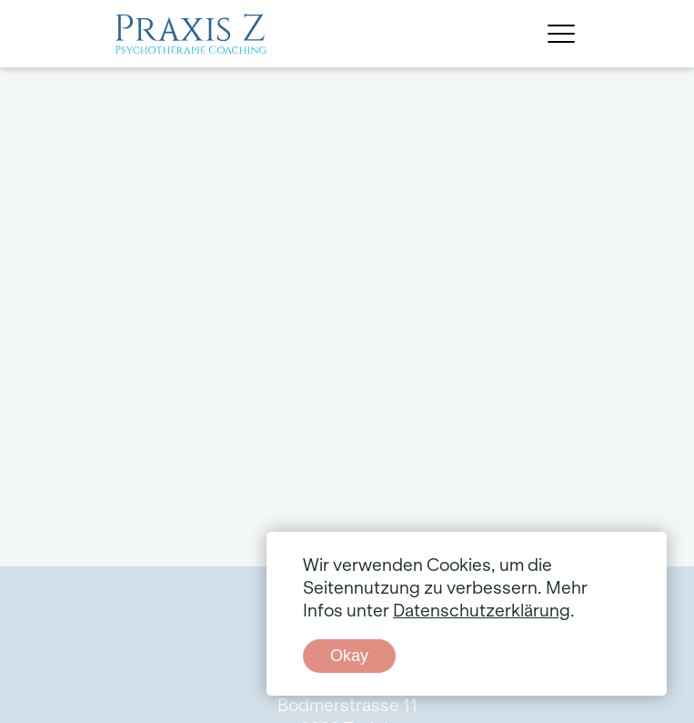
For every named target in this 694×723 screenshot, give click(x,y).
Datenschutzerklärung (481, 611)
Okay (349, 656)
